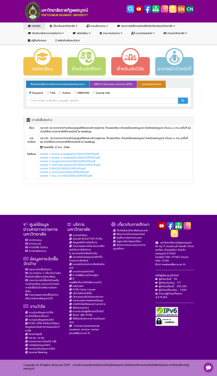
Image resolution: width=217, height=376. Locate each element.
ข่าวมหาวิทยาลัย (175, 33)
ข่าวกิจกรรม (33, 240)
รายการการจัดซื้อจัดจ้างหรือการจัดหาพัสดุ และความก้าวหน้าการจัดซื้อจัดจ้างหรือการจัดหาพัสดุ (42, 285)
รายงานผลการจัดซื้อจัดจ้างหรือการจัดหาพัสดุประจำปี (41, 296)
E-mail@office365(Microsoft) (85, 280)
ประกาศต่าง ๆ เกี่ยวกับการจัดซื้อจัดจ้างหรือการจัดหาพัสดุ (43, 275)
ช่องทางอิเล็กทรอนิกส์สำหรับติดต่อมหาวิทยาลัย (146, 26)
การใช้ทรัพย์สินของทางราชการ (87, 304)
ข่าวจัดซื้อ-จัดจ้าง (36, 247)
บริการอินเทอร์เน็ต (80, 293)
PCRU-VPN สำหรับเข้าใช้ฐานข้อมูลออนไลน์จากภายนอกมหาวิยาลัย (42, 326)
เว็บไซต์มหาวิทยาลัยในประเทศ (130, 230)
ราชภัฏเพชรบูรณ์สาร (38, 345)
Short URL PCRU (81, 315)
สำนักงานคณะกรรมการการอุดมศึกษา (129, 247)
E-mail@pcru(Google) (83, 275)
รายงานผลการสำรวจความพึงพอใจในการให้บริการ (87, 248)
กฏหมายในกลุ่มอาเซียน (127, 241)
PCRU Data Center (82, 290)
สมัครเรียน (82, 33)
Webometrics (79, 308)
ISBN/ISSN (81, 93)
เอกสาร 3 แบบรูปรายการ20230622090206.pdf (67, 161)
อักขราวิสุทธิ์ (33, 334)
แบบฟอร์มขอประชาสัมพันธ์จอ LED (87, 266)
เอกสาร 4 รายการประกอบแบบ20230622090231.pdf (70, 165)
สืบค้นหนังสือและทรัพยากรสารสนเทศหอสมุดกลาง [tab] (58, 84)
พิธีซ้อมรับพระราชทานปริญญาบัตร (87, 320)
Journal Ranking (36, 352)
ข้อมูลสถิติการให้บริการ (83, 242)
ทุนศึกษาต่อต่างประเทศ (127, 238)
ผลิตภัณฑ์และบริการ (67, 40)
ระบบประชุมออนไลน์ (81, 271)
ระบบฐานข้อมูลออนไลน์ (39, 320)
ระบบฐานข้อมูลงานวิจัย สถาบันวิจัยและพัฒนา (39, 314)
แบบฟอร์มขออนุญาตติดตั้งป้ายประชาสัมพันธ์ (86, 259)
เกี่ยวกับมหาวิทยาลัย (63, 26)
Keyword (36, 93)
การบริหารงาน (97, 26)
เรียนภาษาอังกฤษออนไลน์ (129, 234)
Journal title (101, 93)
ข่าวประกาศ (33, 244)
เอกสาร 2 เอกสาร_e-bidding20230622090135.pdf (70, 158)
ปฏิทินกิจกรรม (37, 40)
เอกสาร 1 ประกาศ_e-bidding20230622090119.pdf (69, 154)
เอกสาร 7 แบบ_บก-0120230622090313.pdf (66, 176)
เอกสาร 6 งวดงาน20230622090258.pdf (64, 172)
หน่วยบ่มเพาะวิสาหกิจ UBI (40, 341)
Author (65, 93)
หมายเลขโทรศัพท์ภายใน (83, 253)
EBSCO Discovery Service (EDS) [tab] (113, 84)
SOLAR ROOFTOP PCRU (86, 239)
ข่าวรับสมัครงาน (35, 251)
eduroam (76, 286)
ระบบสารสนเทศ (143, 33)
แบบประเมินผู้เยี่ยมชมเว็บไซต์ (86, 311)
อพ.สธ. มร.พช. (35, 338)
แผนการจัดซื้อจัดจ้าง (38, 269)
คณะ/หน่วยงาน (111, 33)
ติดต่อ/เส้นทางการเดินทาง (46, 33)
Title (51, 93)
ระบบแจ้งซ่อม (78, 235)
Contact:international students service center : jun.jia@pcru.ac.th (84, 329)
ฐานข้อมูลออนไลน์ (151, 84)
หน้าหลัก (34, 26)
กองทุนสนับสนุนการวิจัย (40, 349)
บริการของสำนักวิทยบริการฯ (86, 297)
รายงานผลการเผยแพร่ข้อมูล (86, 300)
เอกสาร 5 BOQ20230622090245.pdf (63, 168)
